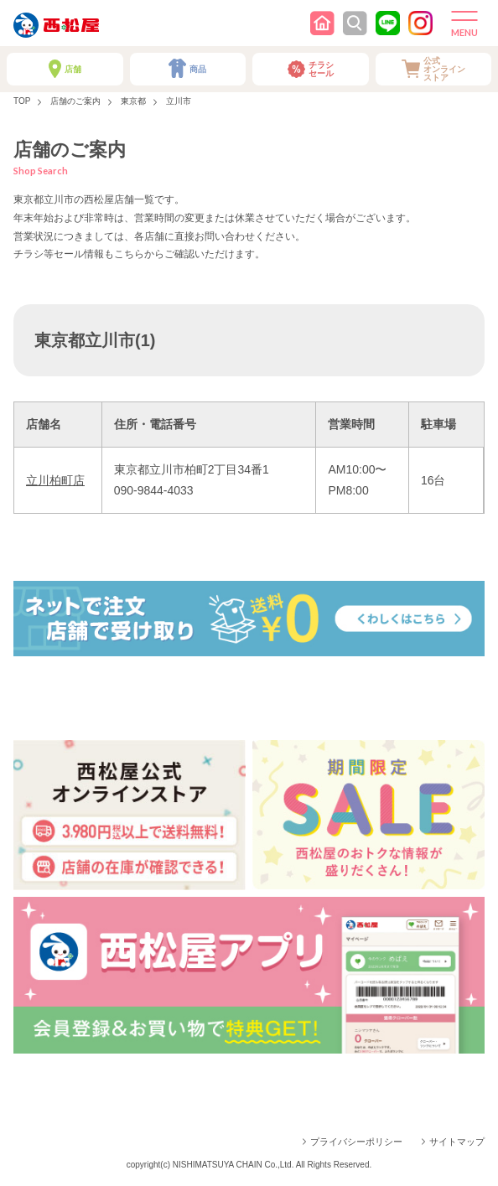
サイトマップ (457, 1142)
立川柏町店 (55, 480)
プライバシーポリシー (356, 1142)
